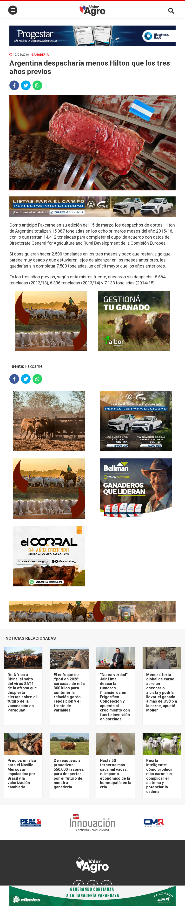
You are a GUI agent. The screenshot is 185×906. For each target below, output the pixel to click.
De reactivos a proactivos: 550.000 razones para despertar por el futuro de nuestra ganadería (69, 773)
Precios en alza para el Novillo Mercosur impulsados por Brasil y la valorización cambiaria (21, 773)
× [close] (170, 888)
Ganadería (40, 54)
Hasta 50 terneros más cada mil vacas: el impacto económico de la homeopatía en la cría (115, 773)
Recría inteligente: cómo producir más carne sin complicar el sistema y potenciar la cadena (159, 776)
